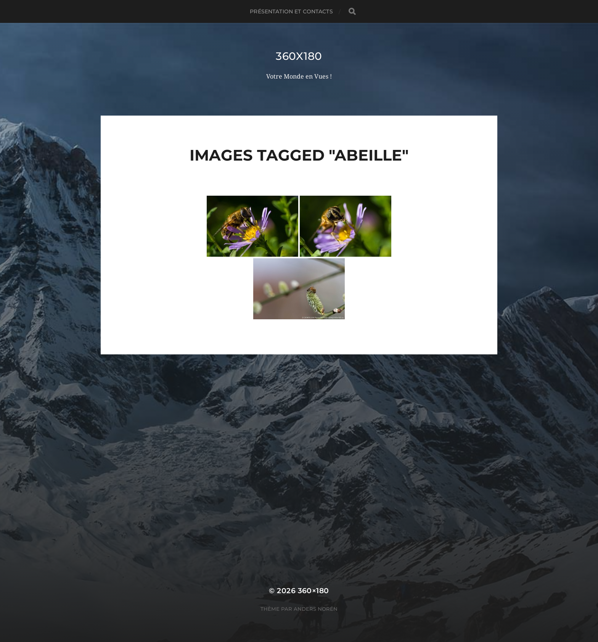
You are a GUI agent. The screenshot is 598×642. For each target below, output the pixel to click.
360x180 (299, 56)
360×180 (313, 590)
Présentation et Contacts (291, 11)
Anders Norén (316, 609)
